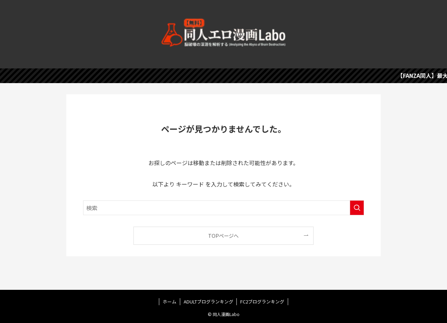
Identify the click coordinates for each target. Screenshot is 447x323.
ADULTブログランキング (208, 301)
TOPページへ (223, 235)
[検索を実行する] (357, 207)
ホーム (169, 301)
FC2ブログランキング (262, 301)
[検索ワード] (223, 207)
